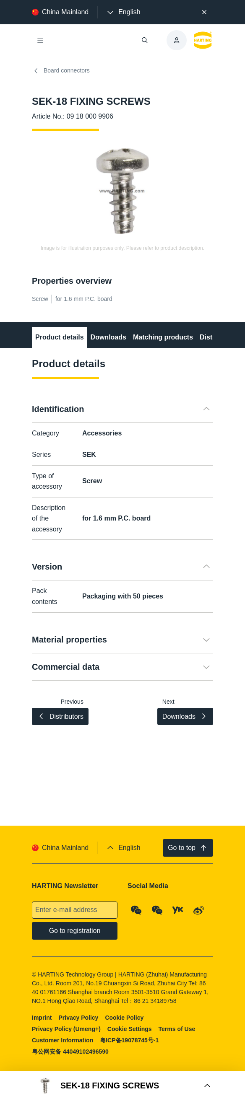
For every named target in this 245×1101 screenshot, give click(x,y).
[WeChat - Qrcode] (136, 910)
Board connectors (61, 71)
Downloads (108, 337)
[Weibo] (199, 910)
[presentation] (123, 12)
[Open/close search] (144, 40)
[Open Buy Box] (122, 1086)
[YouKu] (178, 910)
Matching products (163, 337)
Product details (59, 337)
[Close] (204, 12)
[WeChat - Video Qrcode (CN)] (157, 910)
